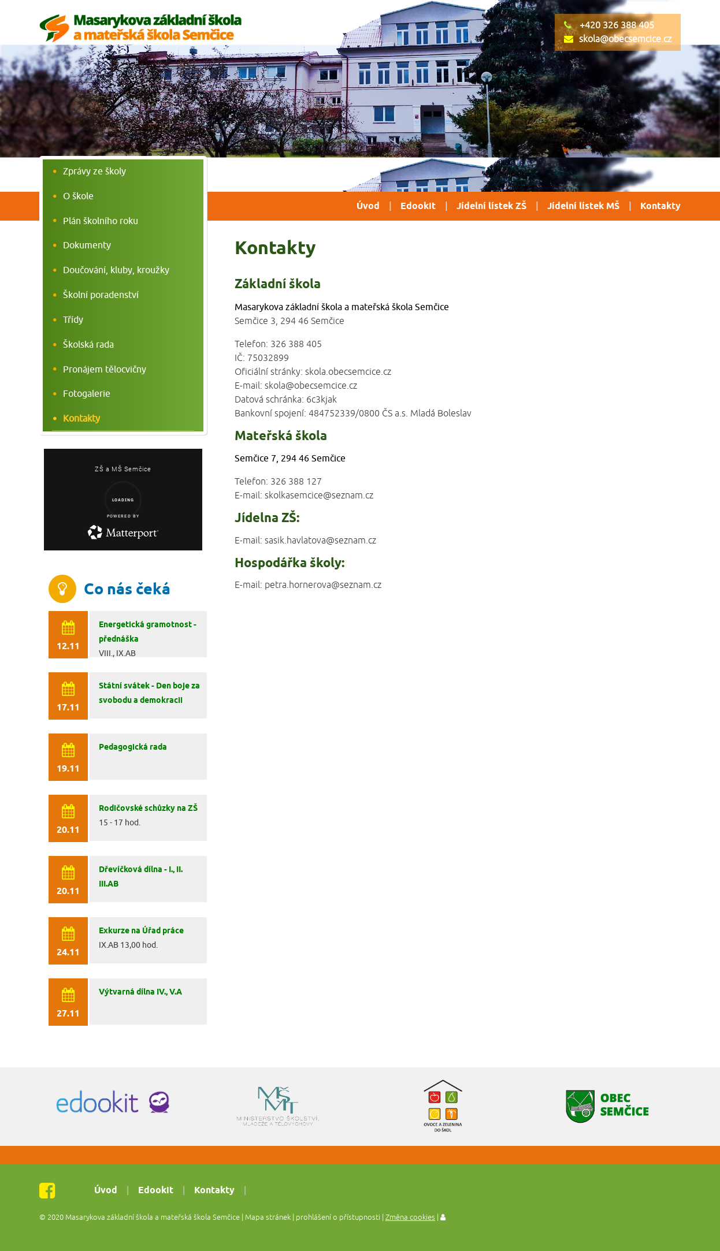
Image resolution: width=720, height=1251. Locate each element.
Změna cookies (410, 1217)
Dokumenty (87, 245)
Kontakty (660, 206)
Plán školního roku (100, 220)
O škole (78, 196)
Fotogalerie (86, 393)
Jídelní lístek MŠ (583, 206)
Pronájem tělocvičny (104, 369)
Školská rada (88, 344)
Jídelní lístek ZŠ (491, 206)
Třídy (73, 319)
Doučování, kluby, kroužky (116, 270)
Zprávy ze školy (94, 171)
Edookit (418, 206)
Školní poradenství (101, 294)
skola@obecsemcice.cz (625, 39)
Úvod (368, 206)
